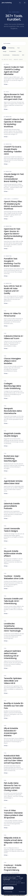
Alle (4, 48)
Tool (18, 48)
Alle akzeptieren (8, 888)
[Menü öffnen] (24, 2)
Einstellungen (22, 891)
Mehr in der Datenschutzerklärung (14, 883)
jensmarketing (7, 3)
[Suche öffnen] (19, 2)
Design (4, 51)
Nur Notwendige (8, 891)
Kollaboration (15, 55)
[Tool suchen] (14, 43)
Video (20, 51)
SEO (23, 55)
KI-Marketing (11, 48)
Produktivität (12, 51)
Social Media (6, 55)
